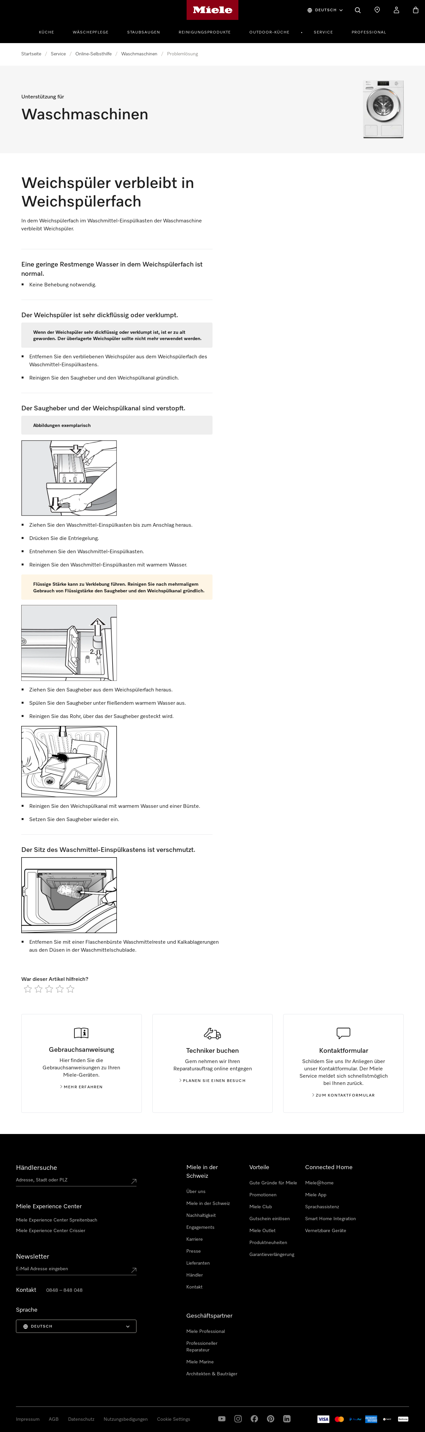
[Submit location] (133, 1181)
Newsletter (32, 1256)
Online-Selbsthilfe (93, 54)
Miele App (315, 1195)
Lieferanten (198, 1263)
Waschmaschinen (139, 54)
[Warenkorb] (416, 10)
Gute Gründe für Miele (273, 1183)
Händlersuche (36, 1167)
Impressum (28, 1419)
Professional (369, 32)
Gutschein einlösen (269, 1219)
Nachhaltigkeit (201, 1215)
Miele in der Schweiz (208, 1203)
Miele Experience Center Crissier (50, 1230)
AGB (54, 1419)
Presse (193, 1251)
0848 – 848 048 (64, 1290)
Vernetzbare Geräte (325, 1230)
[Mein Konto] (396, 10)
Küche (46, 32)
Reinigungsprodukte (205, 32)
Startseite (31, 54)
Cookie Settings (173, 1419)
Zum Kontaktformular (343, 1096)
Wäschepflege (91, 32)
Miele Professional (205, 1331)
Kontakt (194, 1287)
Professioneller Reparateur (201, 1346)
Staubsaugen (143, 32)
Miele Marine (200, 1362)
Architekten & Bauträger (211, 1374)
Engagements (200, 1227)
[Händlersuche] (377, 10)
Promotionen (263, 1195)
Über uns (196, 1191)
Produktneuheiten (268, 1242)
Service (323, 32)
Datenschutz (81, 1419)
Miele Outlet (262, 1230)
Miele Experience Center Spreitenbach (56, 1220)
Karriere (194, 1239)
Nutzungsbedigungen (126, 1419)
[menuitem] (50, 31)
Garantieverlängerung (271, 1254)
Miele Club (260, 1207)
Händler (194, 1275)
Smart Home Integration (330, 1219)
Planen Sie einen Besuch (212, 1081)
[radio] (28, 989)
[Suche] (358, 10)
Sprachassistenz (322, 1207)
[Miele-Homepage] (213, 10)
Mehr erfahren (81, 1087)
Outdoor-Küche (269, 32)
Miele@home (319, 1183)
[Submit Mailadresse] (133, 1270)
